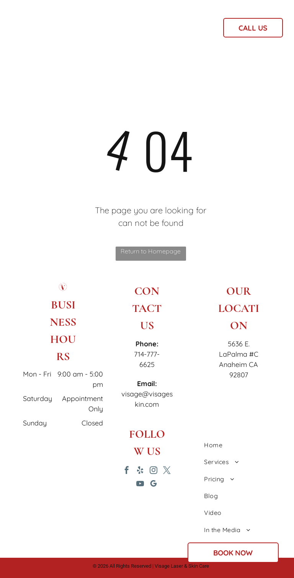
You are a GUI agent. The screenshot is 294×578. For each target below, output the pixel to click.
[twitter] (167, 471)
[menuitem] (102, 30)
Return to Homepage (151, 251)
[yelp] (140, 471)
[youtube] (140, 484)
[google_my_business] (153, 484)
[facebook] (126, 471)
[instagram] (153, 471)
